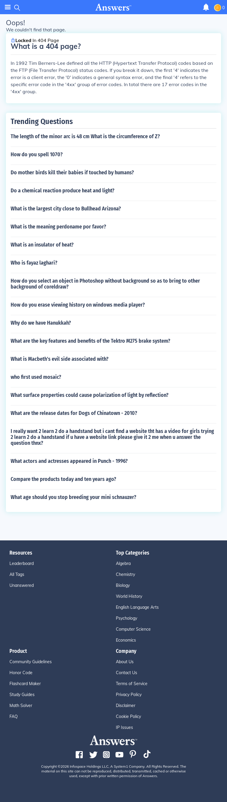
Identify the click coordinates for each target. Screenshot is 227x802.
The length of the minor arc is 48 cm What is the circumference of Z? (85, 136)
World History (129, 596)
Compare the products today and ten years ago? (63, 479)
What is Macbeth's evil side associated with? (59, 359)
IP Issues (124, 727)
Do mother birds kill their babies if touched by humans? (72, 172)
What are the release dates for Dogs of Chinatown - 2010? (74, 413)
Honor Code (21, 672)
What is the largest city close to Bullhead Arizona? (66, 208)
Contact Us (126, 672)
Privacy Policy (129, 694)
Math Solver (20, 705)
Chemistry (125, 574)
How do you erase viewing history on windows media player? (78, 305)
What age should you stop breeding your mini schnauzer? (73, 497)
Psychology (126, 618)
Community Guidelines (30, 661)
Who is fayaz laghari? (34, 263)
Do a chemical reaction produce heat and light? (62, 190)
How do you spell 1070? (37, 154)
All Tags (16, 574)
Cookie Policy (128, 716)
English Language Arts (137, 607)
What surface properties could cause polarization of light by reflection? (89, 395)
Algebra (123, 563)
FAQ (13, 716)
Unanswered (21, 585)
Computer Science (133, 629)
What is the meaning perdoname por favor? (58, 226)
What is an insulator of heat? (42, 244)
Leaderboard (21, 563)
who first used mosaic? (36, 377)
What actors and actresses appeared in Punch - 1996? (69, 461)
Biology (123, 585)
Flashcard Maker (25, 683)
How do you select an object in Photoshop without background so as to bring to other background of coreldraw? (105, 284)
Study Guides (22, 694)
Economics (126, 640)
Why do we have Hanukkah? (41, 323)
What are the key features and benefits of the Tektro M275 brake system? (90, 341)
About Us (125, 661)
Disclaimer (125, 705)
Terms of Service (131, 683)
